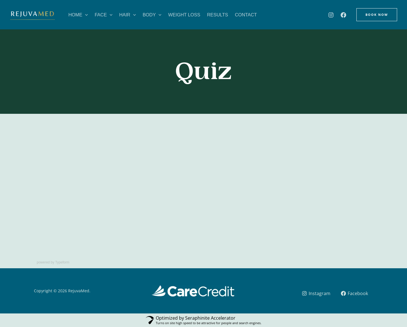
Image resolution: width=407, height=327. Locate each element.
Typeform (62, 262)
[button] (85, 14)
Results (217, 14)
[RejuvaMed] (32, 16)
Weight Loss (184, 14)
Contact (246, 14)
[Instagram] (331, 15)
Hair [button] (127, 14)
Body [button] (152, 14)
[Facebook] (343, 15)
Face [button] (103, 14)
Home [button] (78, 14)
